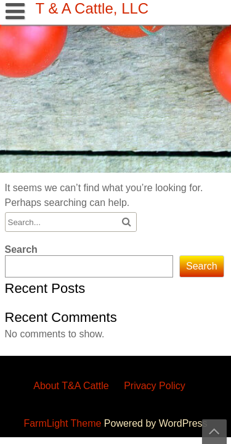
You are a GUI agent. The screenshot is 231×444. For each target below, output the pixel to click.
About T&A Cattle (70, 385)
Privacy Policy (154, 385)
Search (21, 249)
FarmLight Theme (63, 423)
